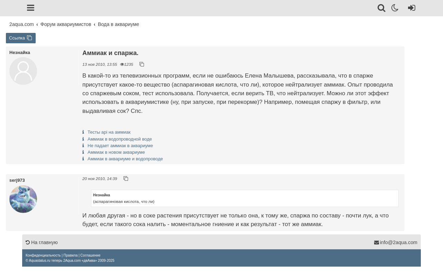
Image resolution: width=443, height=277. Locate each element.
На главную (42, 242)
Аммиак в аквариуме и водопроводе (125, 158)
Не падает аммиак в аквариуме (120, 145)
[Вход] (410, 9)
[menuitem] (43, 255)
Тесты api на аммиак (109, 132)
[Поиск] (382, 9)
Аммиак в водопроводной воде (120, 139)
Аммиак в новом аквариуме (116, 152)
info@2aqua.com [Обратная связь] (395, 242)
